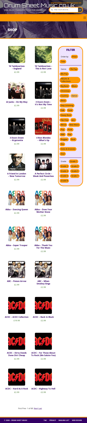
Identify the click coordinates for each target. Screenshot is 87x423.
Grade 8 (64, 180)
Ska (62, 144)
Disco (63, 100)
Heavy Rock (66, 115)
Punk (70, 129)
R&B (62, 134)
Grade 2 (64, 166)
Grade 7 (74, 176)
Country (64, 96)
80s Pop (64, 74)
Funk (70, 110)
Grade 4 (64, 171)
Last (40, 408)
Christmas (65, 91)
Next (36, 408)
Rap (69, 134)
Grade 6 (64, 176)
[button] (43, 17)
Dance (74, 96)
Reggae (64, 139)
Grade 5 (74, 171)
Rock (73, 139)
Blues (74, 86)
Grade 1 (73, 161)
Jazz (73, 120)
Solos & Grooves (68, 149)
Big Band (64, 86)
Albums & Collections (66, 79)
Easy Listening (67, 105)
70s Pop (73, 69)
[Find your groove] (64, 10)
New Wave (74, 124)
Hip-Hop (64, 120)
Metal (63, 124)
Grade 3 (74, 166)
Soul (63, 154)
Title (63, 61)
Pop (62, 129)
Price (74, 56)
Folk (62, 110)
